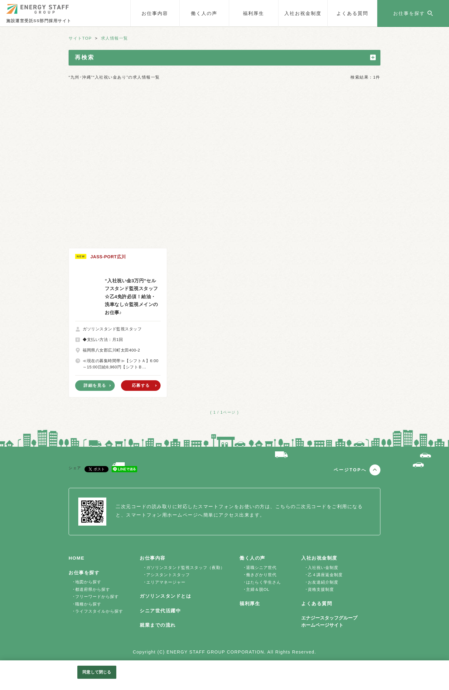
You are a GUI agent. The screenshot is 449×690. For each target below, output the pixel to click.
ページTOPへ (350, 469)
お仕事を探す (84, 572)
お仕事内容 (155, 13)
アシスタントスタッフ (168, 574)
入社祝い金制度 (323, 567)
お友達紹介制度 (323, 582)
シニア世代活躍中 (160, 610)
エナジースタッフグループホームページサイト (329, 621)
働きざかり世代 (261, 574)
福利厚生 (253, 13)
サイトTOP (80, 38)
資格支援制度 (321, 589)
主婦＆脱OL (257, 589)
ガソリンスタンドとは (165, 596)
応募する (141, 385)
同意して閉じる (96, 672)
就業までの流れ (158, 625)
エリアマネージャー (166, 582)
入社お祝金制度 (302, 13)
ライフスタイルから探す (99, 611)
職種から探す (88, 604)
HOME (76, 558)
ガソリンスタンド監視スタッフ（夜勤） (185, 567)
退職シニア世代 (261, 567)
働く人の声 (204, 13)
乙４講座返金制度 (325, 574)
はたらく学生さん (263, 582)
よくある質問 (352, 13)
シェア (75, 468)
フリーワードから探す (97, 596)
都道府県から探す (92, 589)
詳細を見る (95, 385)
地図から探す (88, 582)
